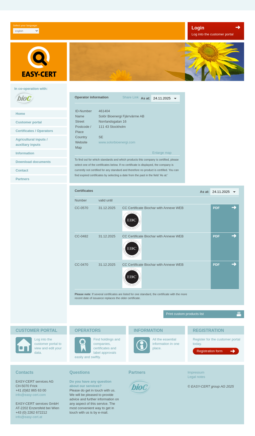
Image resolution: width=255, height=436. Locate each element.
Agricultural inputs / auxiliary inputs (32, 142)
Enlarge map (161, 153)
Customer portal (29, 122)
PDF (216, 208)
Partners (22, 179)
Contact (22, 170)
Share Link (131, 97)
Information (25, 153)
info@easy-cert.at (29, 417)
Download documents (33, 162)
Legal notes (196, 377)
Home (20, 114)
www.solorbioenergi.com (117, 142)
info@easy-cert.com (31, 395)
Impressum (196, 372)
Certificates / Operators (34, 131)
